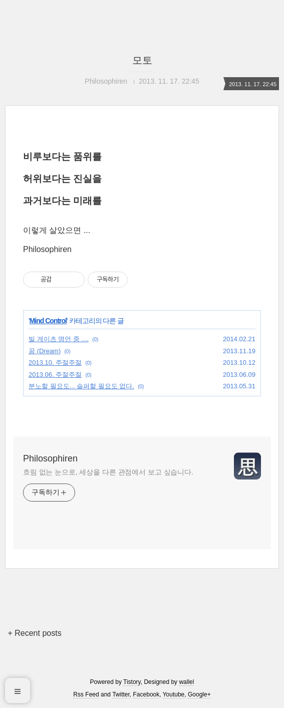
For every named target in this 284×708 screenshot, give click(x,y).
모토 (142, 60)
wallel (186, 681)
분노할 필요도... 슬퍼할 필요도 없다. (81, 386)
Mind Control (48, 321)
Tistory (132, 681)
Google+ (199, 694)
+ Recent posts (34, 633)
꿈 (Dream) (45, 351)
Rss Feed (86, 694)
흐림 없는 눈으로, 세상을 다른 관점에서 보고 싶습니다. (108, 472)
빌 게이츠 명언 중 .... (59, 339)
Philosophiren (50, 458)
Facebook (146, 694)
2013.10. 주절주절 (55, 362)
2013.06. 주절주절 (55, 374)
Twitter (121, 694)
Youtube (174, 694)
